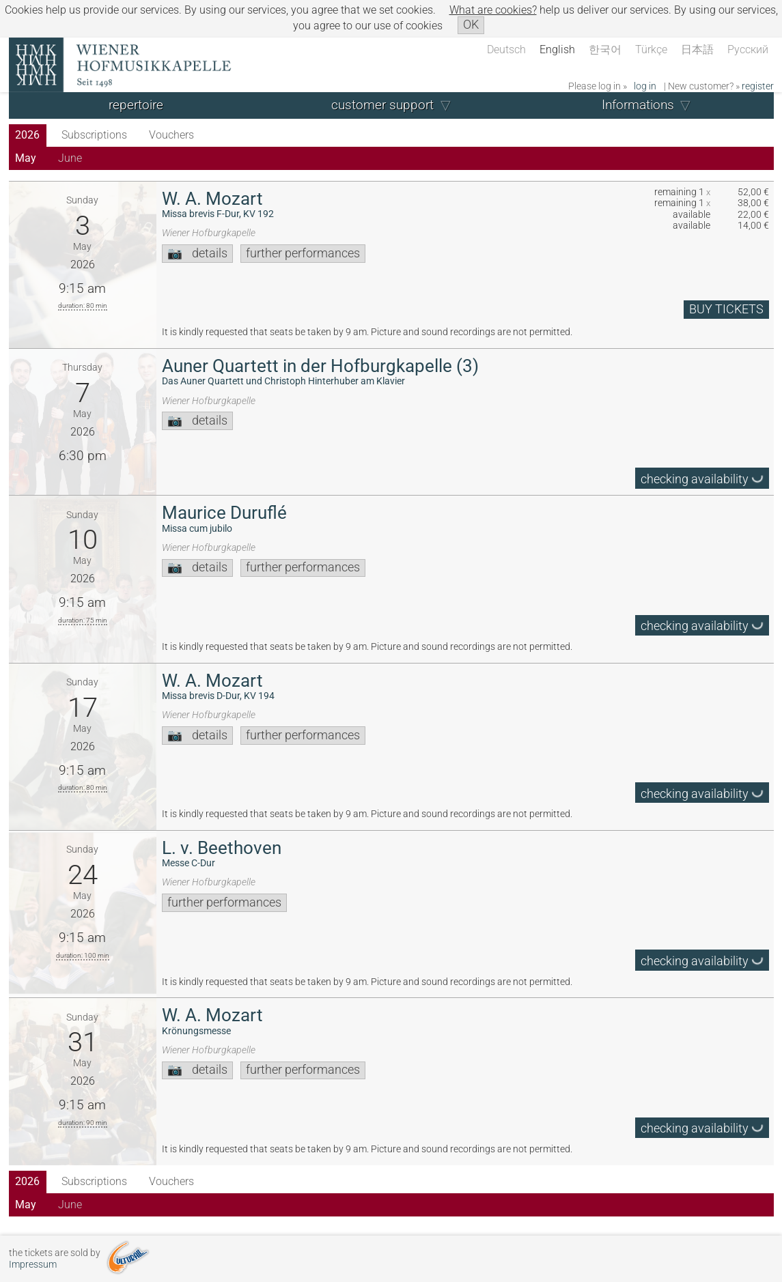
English (557, 49)
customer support (382, 105)
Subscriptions (94, 134)
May (25, 158)
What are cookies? (493, 9)
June (70, 158)
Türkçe (651, 49)
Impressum (33, 1264)
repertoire (136, 105)
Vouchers (171, 134)
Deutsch (506, 49)
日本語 (697, 49)
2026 (27, 134)
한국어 (605, 49)
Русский (747, 49)
